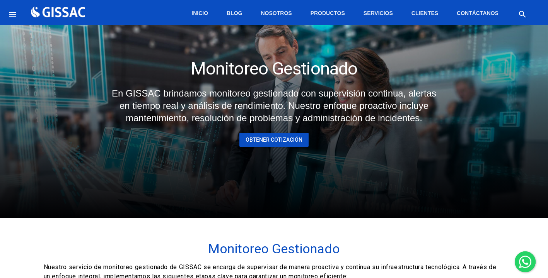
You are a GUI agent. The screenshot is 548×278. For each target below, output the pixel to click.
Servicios (378, 13)
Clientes (424, 13)
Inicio (199, 13)
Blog (234, 13)
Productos (328, 13)
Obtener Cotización (274, 140)
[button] (14, 12)
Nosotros (276, 13)
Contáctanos (477, 13)
